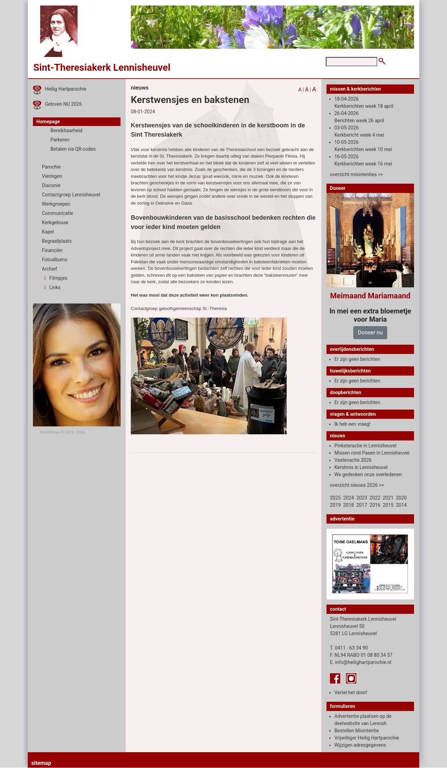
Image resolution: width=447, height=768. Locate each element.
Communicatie (57, 213)
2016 (374, 505)
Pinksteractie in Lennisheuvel (365, 445)
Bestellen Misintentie (356, 730)
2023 (361, 498)
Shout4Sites (50, 432)
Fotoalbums (54, 259)
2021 (388, 498)
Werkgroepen (56, 204)
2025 (335, 498)
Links (51, 287)
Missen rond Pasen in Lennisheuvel (372, 453)
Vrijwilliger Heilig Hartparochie (366, 738)
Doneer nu (370, 332)
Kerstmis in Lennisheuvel (361, 467)
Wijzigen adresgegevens (360, 745)
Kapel (48, 231)
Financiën (52, 250)
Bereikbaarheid (66, 130)
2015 (388, 505)
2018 (348, 505)
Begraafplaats (57, 241)
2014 (401, 505)
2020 (401, 498)
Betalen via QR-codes (73, 149)
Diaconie (51, 185)
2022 (374, 498)
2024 (348, 498)
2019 (335, 505)
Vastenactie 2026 (352, 460)
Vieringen (52, 176)
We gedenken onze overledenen (368, 474)
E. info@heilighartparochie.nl (360, 662)
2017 (361, 505)
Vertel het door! (350, 692)
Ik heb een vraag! (352, 424)
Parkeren (59, 139)
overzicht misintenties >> (356, 174)
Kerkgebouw (55, 222)
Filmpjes (54, 278)
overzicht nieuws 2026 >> (357, 485)
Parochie (51, 167)
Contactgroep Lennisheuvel (71, 194)
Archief (49, 269)
